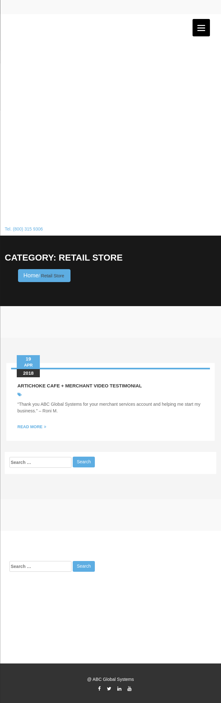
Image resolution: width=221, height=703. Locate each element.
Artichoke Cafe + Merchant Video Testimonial (79, 385)
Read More (31, 426)
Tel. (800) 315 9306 (24, 228)
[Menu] (201, 27)
